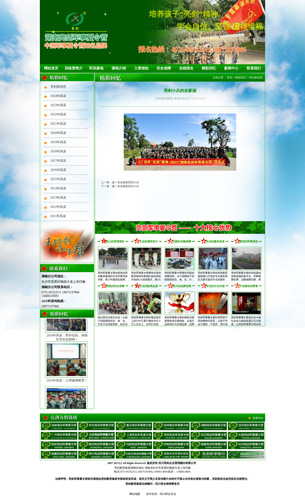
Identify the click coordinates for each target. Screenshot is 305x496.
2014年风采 (58, 188)
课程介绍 (119, 68)
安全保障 (164, 68)
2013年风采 (58, 197)
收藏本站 (258, 418)
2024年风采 (58, 96)
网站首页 (51, 68)
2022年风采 (58, 114)
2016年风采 (58, 170)
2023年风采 (58, 105)
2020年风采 (58, 133)
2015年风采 (58, 179)
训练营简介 (74, 68)
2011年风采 (58, 216)
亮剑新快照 (58, 86)
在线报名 (186, 68)
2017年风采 (58, 160)
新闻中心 (231, 68)
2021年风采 (58, 123)
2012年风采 (58, 207)
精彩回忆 (209, 68)
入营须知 (141, 68)
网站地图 (134, 494)
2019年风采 (58, 142)
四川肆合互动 (168, 494)
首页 (229, 77)
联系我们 (254, 68)
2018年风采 (58, 151)
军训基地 (96, 68)
